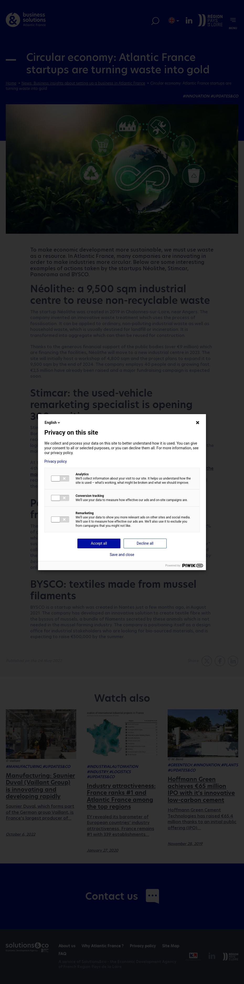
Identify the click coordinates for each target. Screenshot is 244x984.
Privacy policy (55, 461)
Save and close (122, 555)
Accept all (99, 543)
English (53, 422)
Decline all (145, 543)
